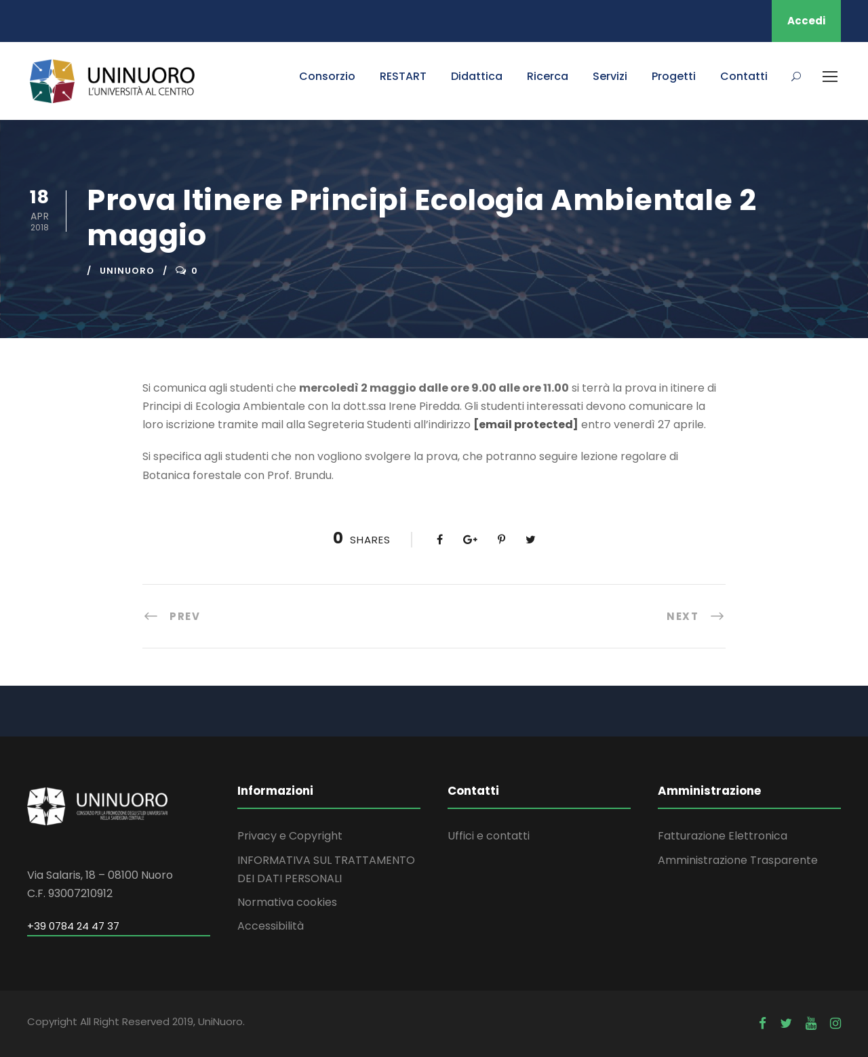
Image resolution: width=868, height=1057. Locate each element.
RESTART (403, 76)
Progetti (674, 76)
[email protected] (525, 424)
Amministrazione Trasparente (738, 860)
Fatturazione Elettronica (722, 836)
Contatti (744, 76)
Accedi (806, 21)
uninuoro (127, 270)
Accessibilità (270, 926)
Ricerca (547, 76)
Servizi (610, 76)
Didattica (476, 76)
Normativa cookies (287, 902)
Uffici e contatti (489, 836)
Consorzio (327, 76)
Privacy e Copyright (289, 836)
